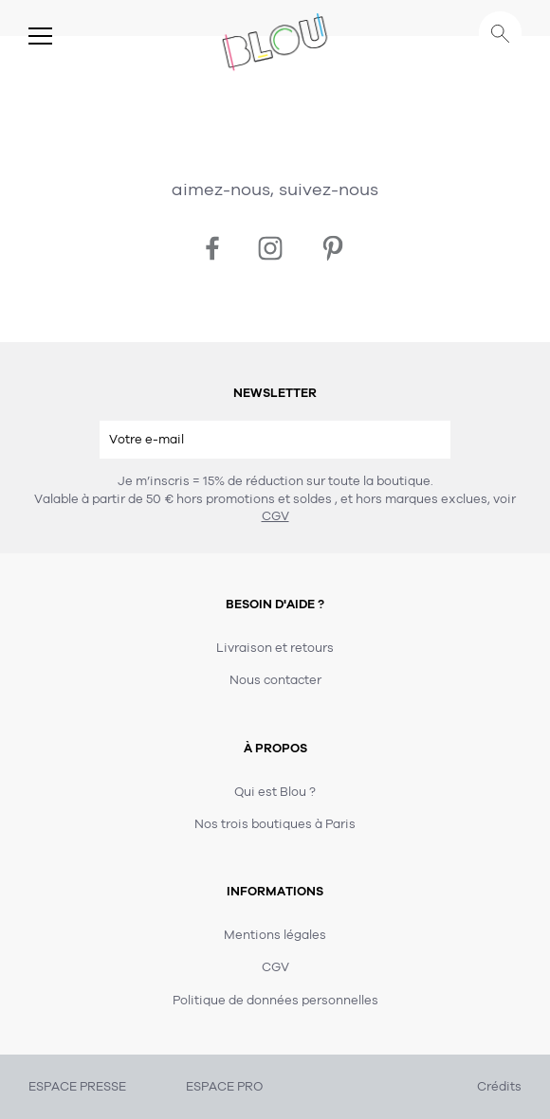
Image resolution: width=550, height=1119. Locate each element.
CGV (275, 516)
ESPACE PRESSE (77, 1086)
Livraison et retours (275, 648)
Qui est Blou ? (275, 792)
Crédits (499, 1086)
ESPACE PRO (224, 1086)
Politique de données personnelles (275, 1000)
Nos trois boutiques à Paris (275, 824)
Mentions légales (275, 935)
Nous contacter (275, 680)
